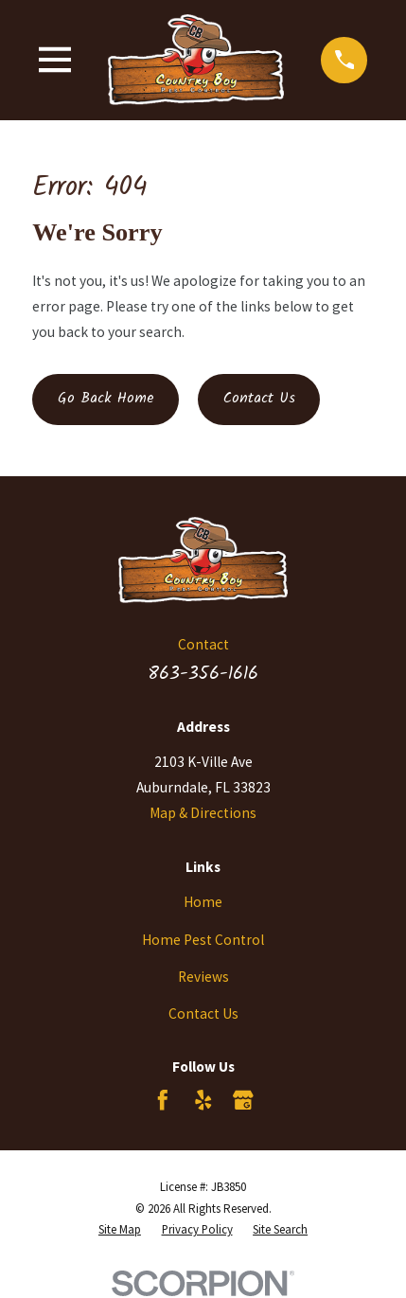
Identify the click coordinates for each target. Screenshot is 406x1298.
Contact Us (259, 398)
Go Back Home (106, 398)
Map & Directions (203, 813)
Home (203, 902)
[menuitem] (119, 1230)
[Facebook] (162, 1100)
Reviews (203, 977)
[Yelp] (203, 1100)
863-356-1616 (203, 673)
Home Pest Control (203, 940)
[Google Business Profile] (243, 1100)
